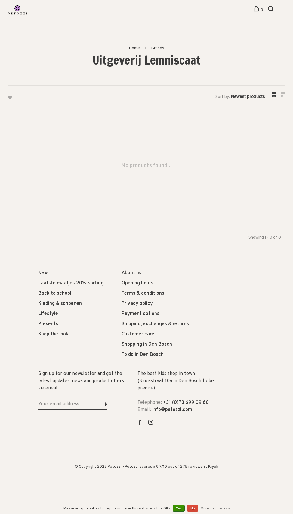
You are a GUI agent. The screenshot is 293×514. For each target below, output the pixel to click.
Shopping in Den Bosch (147, 344)
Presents (48, 324)
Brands (157, 48)
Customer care (138, 334)
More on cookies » (215, 508)
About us (131, 273)
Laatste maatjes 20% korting (70, 283)
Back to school (54, 293)
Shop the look (53, 334)
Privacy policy (137, 304)
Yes (178, 508)
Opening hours (137, 283)
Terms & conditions (143, 293)
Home (134, 48)
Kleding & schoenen (60, 304)
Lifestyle (48, 314)
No (192, 508)
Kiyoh (213, 466)
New (43, 273)
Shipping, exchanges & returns (155, 324)
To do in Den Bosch (143, 355)
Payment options (140, 314)
